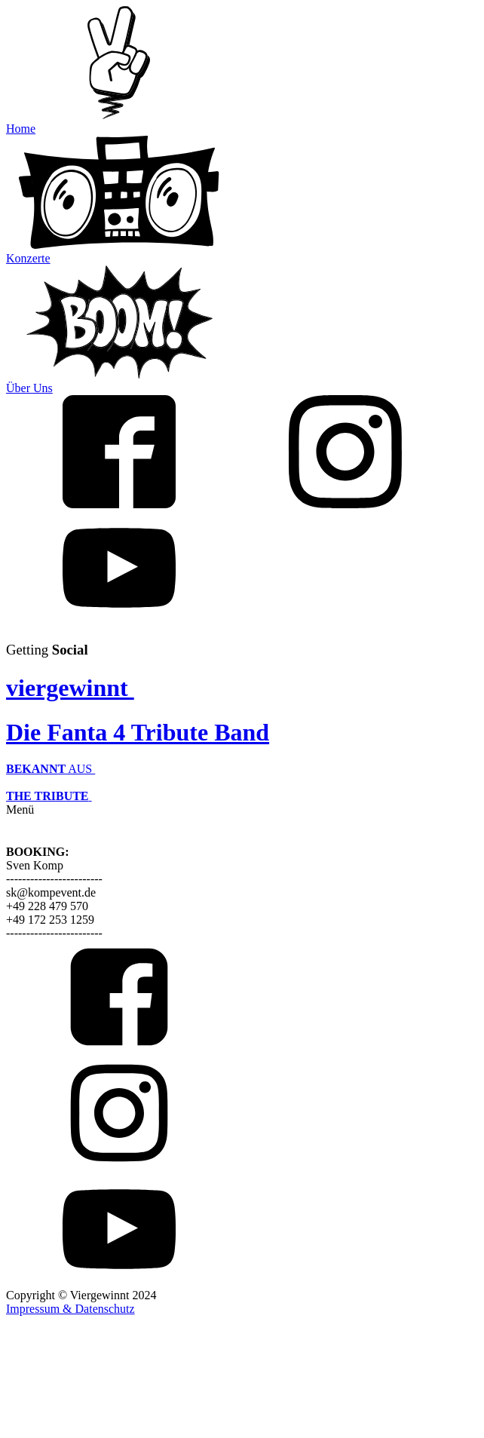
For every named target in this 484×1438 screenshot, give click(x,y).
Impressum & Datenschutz (70, 1308)
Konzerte (28, 258)
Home (20, 128)
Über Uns (29, 388)
